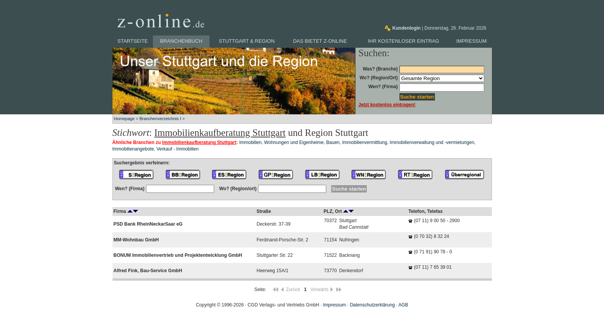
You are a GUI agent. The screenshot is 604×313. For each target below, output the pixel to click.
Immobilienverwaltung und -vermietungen (432, 142)
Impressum (471, 41)
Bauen (333, 142)
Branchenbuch (181, 41)
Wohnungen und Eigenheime (294, 142)
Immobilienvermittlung (364, 142)
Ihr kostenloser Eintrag (403, 41)
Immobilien (250, 142)
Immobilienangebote (133, 149)
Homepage (124, 118)
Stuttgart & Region (247, 41)
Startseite (132, 41)
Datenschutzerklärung (372, 305)
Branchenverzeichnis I (160, 118)
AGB (403, 305)
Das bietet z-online (320, 41)
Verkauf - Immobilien (177, 149)
